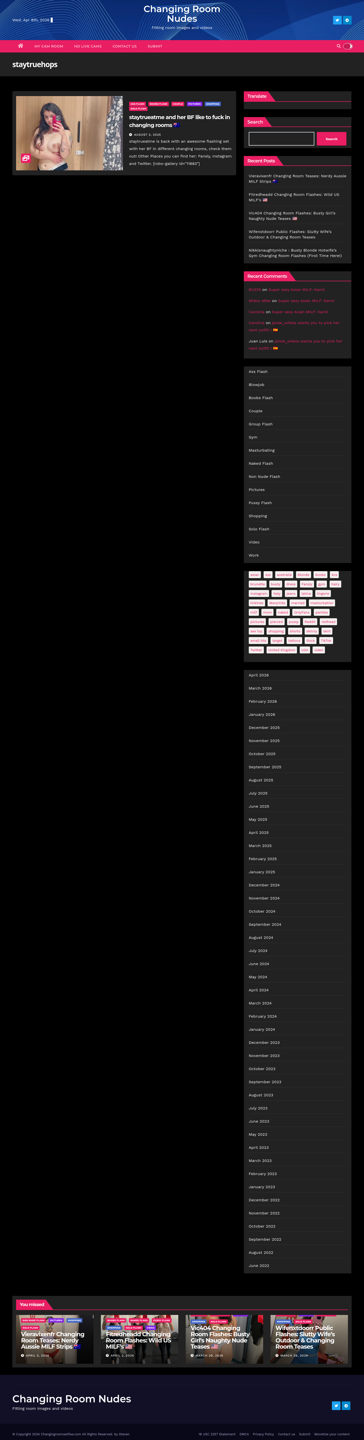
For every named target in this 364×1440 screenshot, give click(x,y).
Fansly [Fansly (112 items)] (307, 584)
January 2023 (262, 1186)
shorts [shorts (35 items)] (295, 631)
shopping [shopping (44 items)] (276, 631)
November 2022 (264, 1213)
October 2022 (262, 1226)
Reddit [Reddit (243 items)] (310, 622)
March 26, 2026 (294, 1355)
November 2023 (264, 1055)
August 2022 (261, 1252)
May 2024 (258, 977)
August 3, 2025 (147, 134)
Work (254, 555)
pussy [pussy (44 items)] (293, 622)
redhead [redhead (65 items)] (328, 622)
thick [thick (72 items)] (310, 641)
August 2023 (261, 1095)
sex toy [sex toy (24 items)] (256, 631)
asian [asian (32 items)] (254, 575)
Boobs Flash (158, 104)
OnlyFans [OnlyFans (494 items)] (301, 612)
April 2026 (259, 675)
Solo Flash (138, 108)
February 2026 (263, 701)
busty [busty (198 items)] (275, 584)
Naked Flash (261, 463)
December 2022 (264, 1200)
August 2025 (261, 780)
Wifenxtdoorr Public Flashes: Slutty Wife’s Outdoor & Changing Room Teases (305, 1337)
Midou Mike (260, 300)
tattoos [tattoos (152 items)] (294, 641)
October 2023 (262, 1068)
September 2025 (265, 767)
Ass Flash (137, 104)
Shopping (212, 104)
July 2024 (258, 950)
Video (254, 542)
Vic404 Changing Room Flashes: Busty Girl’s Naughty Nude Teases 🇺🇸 (220, 1337)
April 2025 (259, 832)
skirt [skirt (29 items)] (327, 631)
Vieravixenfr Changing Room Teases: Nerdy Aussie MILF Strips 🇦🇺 (52, 1340)
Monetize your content (332, 1434)
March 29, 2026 (209, 1355)
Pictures (194, 104)
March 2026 (260, 688)
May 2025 (258, 819)
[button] (339, 46)
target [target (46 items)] (277, 641)
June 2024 (259, 963)
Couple (178, 104)
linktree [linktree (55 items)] (256, 603)
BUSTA (255, 289)
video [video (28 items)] (318, 650)
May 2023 (258, 1134)
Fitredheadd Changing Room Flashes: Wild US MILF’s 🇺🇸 (138, 1340)
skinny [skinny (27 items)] (311, 631)
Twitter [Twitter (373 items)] (256, 650)
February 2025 (263, 858)
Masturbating (262, 450)
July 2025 (258, 793)
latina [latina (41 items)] (306, 593)
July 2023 (258, 1108)
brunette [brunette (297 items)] (257, 584)
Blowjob (256, 384)
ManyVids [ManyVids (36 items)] (277, 603)
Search (255, 122)
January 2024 (262, 1029)
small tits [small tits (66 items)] (258, 641)
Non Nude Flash (264, 476)
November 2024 (264, 898)
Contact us (125, 46)
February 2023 (263, 1173)
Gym (253, 437)
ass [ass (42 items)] (268, 575)
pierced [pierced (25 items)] (276, 622)
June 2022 (259, 1265)
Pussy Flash (260, 502)
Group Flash (261, 424)
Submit (155, 46)
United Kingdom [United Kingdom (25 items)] (281, 650)
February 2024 (263, 1016)
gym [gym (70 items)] (321, 584)
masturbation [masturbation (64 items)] (322, 603)
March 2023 (260, 1160)
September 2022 (265, 1239)
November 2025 (264, 740)
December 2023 (264, 1042)
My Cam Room (49, 46)
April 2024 (259, 990)
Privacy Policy (263, 1434)
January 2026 (262, 714)
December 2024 (264, 885)
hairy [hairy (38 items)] (335, 584)
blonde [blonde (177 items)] (303, 575)
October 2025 (262, 753)
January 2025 (262, 872)
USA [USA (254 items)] (304, 650)
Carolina (257, 311)
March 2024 (260, 1003)
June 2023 (259, 1121)
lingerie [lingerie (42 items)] (323, 593)
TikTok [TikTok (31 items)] (326, 641)
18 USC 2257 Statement (217, 1434)
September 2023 (265, 1082)
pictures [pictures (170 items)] (257, 622)
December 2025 (264, 727)
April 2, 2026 (122, 1355)
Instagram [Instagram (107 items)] (258, 593)
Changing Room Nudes (181, 13)
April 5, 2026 (37, 1355)
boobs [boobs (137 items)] (320, 575)
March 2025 (260, 845)
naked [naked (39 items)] (283, 612)
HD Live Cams (88, 46)
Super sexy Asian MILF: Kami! (297, 289)
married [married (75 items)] (297, 603)
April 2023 (259, 1147)
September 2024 (265, 924)
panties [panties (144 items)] (322, 612)
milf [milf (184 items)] (253, 612)
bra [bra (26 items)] (334, 575)
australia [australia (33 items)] (284, 575)
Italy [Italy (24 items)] (276, 593)
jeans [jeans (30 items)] (291, 593)
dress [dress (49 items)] (291, 584)
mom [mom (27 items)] (267, 612)
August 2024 (261, 937)
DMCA (244, 1434)
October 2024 (262, 911)
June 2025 (259, 806)
